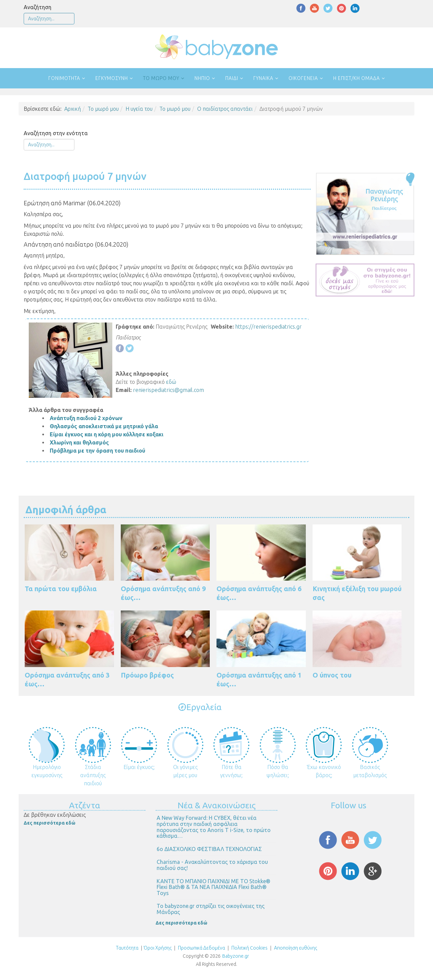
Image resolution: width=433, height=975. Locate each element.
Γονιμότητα (64, 78)
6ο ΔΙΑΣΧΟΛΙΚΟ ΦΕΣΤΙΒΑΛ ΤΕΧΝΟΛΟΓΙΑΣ (209, 849)
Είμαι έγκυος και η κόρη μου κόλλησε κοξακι (106, 434)
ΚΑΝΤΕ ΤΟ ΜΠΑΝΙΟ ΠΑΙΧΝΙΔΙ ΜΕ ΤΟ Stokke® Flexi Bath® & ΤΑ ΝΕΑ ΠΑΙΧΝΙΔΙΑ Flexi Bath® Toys (213, 887)
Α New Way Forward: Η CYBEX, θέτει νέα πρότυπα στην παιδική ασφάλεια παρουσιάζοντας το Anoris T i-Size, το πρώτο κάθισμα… (214, 827)
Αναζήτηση (37, 7)
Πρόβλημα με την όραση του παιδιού (97, 451)
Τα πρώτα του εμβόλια (61, 589)
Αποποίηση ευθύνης (295, 948)
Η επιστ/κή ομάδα (356, 78)
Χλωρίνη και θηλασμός (79, 442)
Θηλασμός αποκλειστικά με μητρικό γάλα (104, 426)
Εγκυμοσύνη (111, 78)
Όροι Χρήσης (158, 948)
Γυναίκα (263, 78)
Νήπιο (202, 78)
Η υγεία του (139, 109)
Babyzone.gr (235, 956)
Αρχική (72, 109)
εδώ (171, 382)
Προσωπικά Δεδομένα (201, 948)
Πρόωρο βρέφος (147, 675)
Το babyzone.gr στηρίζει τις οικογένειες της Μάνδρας (211, 909)
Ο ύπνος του (332, 675)
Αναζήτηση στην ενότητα (56, 133)
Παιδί (231, 78)
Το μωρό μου (161, 78)
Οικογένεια (303, 78)
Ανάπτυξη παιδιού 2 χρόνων (86, 418)
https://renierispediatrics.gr (268, 327)
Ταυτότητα (127, 948)
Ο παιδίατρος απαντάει (225, 109)
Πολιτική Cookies (249, 948)
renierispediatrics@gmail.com (168, 390)
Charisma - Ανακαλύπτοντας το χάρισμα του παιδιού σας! (212, 865)
